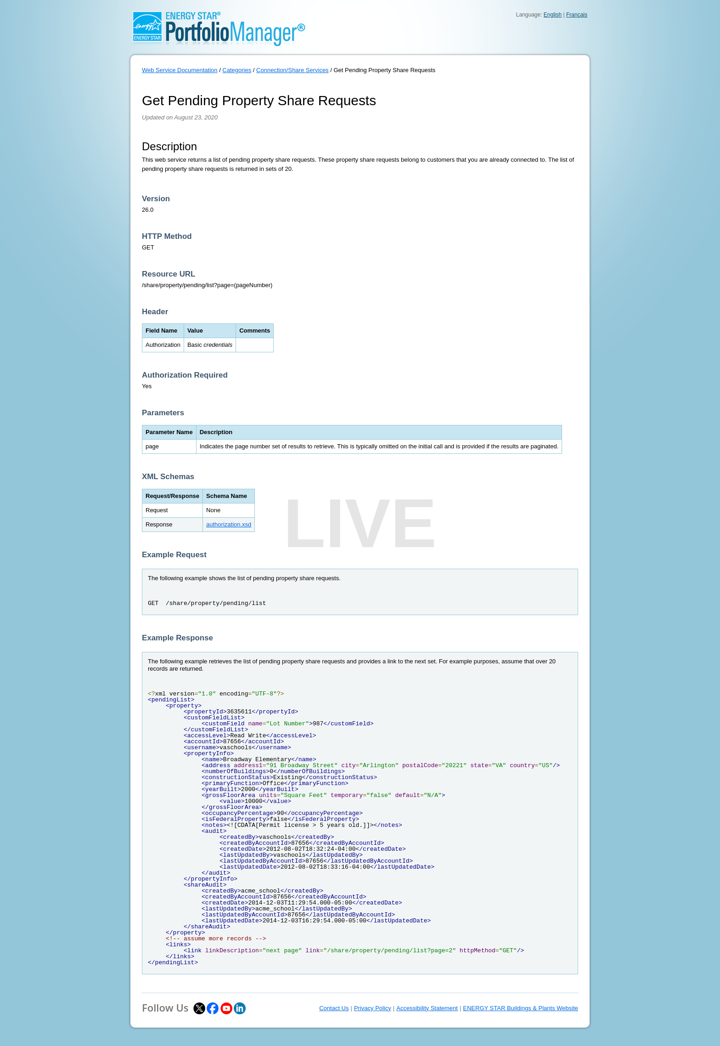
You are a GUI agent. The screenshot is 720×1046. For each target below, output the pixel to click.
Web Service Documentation (180, 70)
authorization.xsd (228, 524)
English (553, 14)
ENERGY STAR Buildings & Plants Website (520, 1008)
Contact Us (334, 1008)
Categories (236, 70)
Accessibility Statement (427, 1008)
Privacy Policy (372, 1008)
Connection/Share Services (292, 70)
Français (576, 14)
